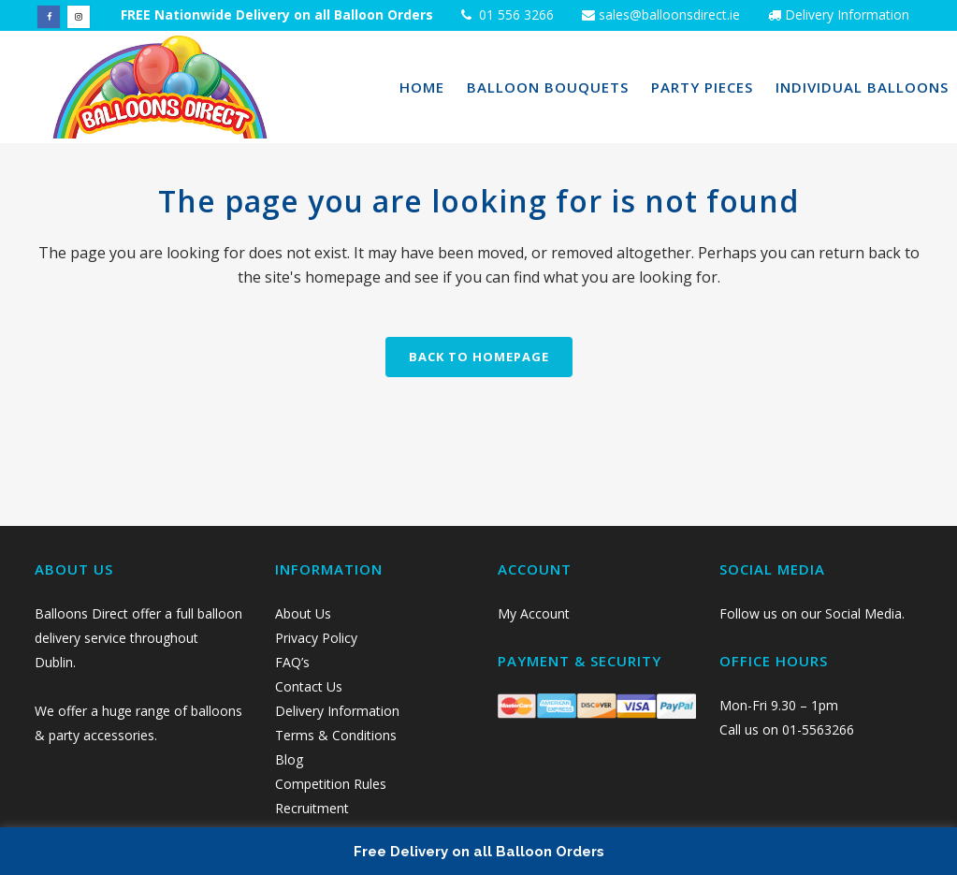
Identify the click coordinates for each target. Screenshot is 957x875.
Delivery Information (847, 14)
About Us (303, 613)
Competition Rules (330, 784)
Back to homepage (479, 356)
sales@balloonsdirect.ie (667, 14)
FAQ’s (292, 662)
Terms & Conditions (336, 735)
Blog (289, 759)
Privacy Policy (318, 638)
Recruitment (312, 808)
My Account (534, 613)
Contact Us (310, 686)
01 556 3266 (514, 14)
